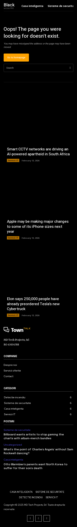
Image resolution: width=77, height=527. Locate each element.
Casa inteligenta (13, 459)
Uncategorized (13, 444)
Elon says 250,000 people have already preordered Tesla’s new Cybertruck (33, 304)
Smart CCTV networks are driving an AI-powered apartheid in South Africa (38, 151)
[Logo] (38, 330)
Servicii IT (13, 160)
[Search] (70, 68)
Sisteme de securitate (17, 430)
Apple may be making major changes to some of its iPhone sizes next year (38, 226)
